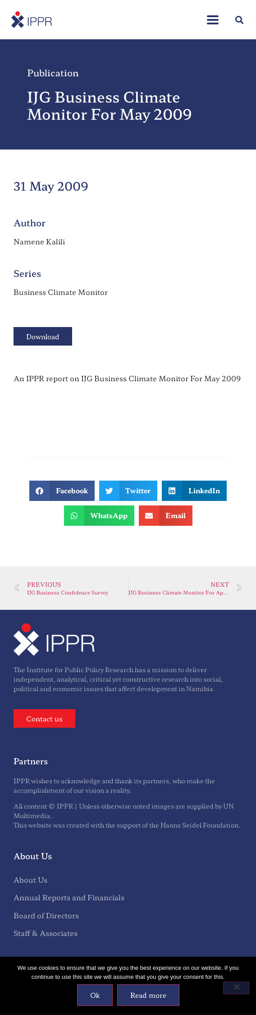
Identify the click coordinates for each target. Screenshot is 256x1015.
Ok (95, 995)
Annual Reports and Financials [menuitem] (69, 897)
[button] (213, 15)
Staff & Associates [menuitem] (46, 932)
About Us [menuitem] (30, 879)
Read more (148, 995)
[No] (236, 988)
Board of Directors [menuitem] (46, 915)
